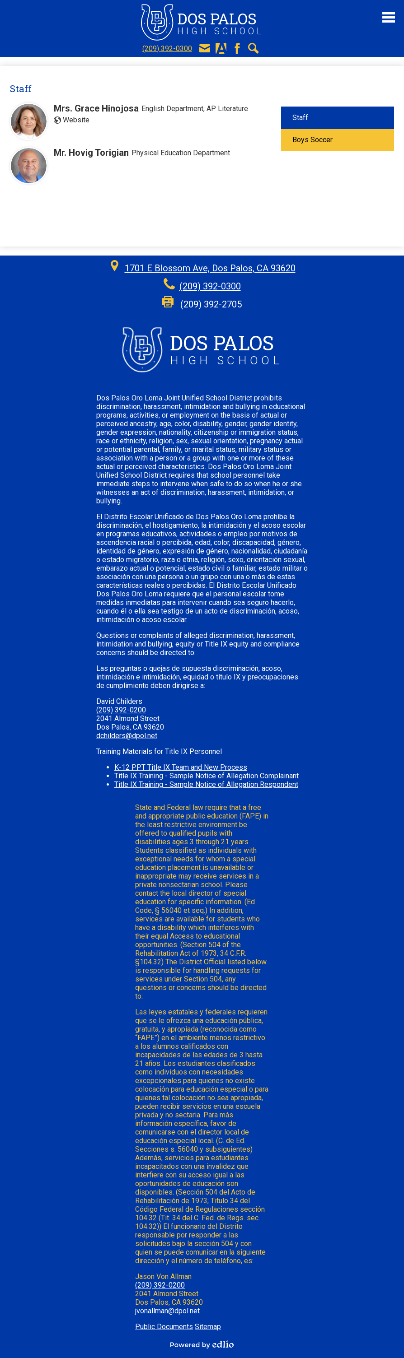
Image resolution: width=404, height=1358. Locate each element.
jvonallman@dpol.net (167, 1311)
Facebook (237, 48)
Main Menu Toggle (388, 17)
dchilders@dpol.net (126, 735)
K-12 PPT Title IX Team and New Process (180, 767)
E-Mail (204, 48)
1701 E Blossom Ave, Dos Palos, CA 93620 (210, 268)
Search (253, 48)
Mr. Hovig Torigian (91, 152)
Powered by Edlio (202, 1344)
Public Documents (164, 1326)
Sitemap (208, 1326)
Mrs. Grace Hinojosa (96, 108)
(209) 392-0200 (121, 710)
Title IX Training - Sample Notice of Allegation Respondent (206, 784)
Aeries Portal (221, 48)
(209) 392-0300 (167, 48)
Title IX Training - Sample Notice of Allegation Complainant (206, 776)
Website (76, 120)
